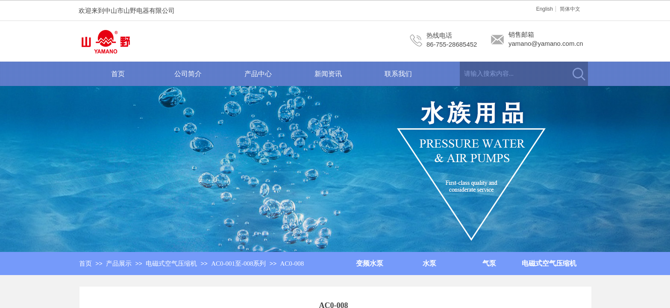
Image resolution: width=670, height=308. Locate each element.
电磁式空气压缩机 (549, 263)
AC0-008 (292, 263)
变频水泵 (369, 263)
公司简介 (188, 73)
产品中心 (258, 73)
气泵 (489, 263)
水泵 (429, 263)
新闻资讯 (328, 73)
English (544, 9)
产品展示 (119, 263)
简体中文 (570, 9)
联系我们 (398, 73)
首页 (118, 73)
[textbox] (513, 74)
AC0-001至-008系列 (238, 263)
